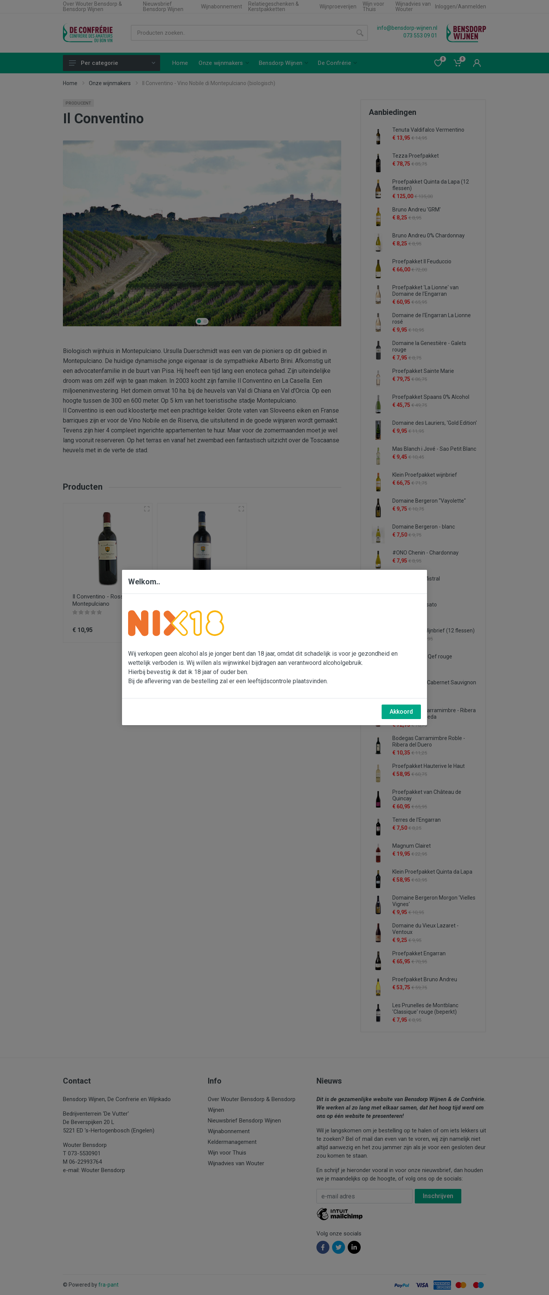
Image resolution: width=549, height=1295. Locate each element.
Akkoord (401, 711)
